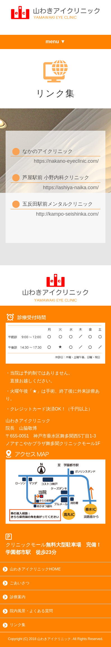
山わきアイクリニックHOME (32, 569)
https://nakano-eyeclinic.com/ (66, 161)
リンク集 (14, 624)
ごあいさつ (16, 583)
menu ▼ (55, 41)
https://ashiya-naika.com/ (71, 187)
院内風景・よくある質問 (28, 611)
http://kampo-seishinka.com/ (67, 214)
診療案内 (14, 597)
